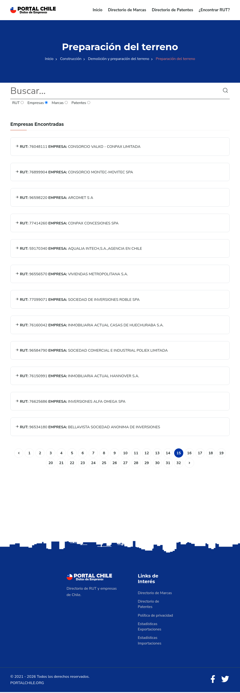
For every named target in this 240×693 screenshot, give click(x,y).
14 (168, 453)
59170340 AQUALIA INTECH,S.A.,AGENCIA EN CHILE (78, 248)
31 (168, 463)
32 (179, 463)
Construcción (70, 58)
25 (103, 463)
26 (114, 463)
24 (93, 463)
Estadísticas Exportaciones (150, 627)
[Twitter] (225, 680)
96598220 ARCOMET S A (54, 197)
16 (190, 453)
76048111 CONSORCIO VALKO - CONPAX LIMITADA (78, 146)
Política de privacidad (155, 616)
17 (201, 453)
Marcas (60, 103)
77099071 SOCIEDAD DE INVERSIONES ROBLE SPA (77, 299)
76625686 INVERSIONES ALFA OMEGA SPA (70, 402)
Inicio (97, 10)
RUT (18, 103)
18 (211, 453)
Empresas (38, 103)
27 (125, 463)
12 (147, 453)
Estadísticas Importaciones (150, 641)
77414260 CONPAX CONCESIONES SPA (67, 223)
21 (60, 463)
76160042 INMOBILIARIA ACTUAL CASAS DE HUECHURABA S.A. (89, 325)
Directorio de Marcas (127, 10)
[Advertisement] (120, 503)
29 (147, 463)
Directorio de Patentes (172, 10)
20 (50, 463)
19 (222, 453)
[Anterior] (17, 453)
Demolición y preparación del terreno (119, 58)
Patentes (81, 103)
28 (136, 463)
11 (136, 453)
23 (82, 463)
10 (125, 453)
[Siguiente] (190, 463)
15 (179, 453)
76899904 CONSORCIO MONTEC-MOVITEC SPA (74, 172)
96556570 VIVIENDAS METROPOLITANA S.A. (71, 274)
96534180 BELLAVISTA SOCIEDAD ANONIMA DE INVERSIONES (87, 427)
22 (71, 463)
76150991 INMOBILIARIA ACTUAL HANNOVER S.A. (77, 376)
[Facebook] (212, 680)
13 (157, 453)
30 (157, 463)
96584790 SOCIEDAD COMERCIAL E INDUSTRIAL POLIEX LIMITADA (91, 351)
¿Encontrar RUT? (214, 10)
